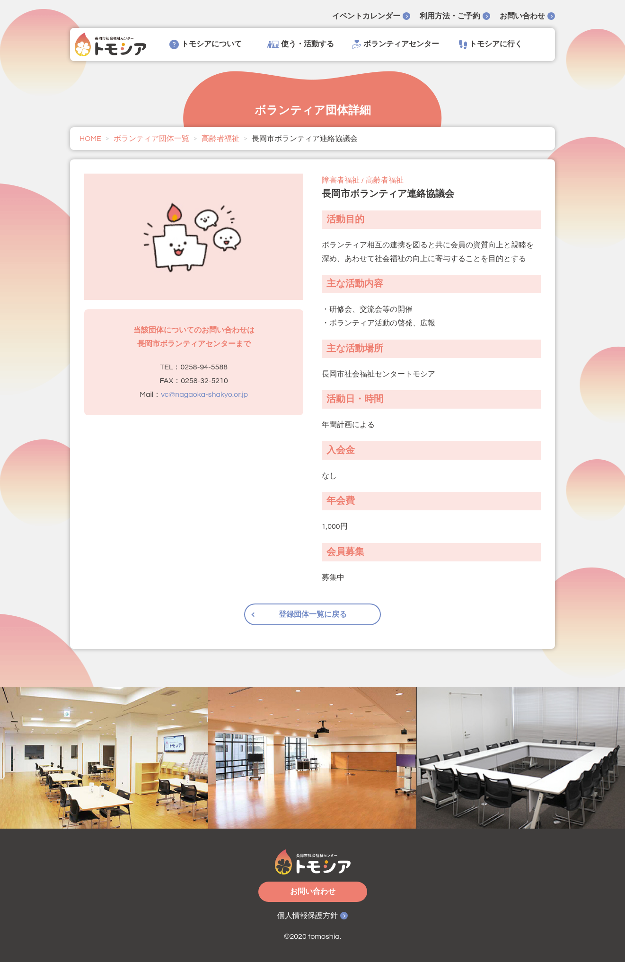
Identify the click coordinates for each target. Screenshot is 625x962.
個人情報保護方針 (307, 915)
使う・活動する (300, 44)
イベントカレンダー (366, 16)
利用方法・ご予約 (450, 16)
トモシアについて (205, 44)
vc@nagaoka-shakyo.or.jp (204, 394)
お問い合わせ (522, 16)
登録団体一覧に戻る (313, 614)
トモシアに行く (490, 44)
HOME (90, 138)
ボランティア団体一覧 (151, 138)
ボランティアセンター (395, 44)
